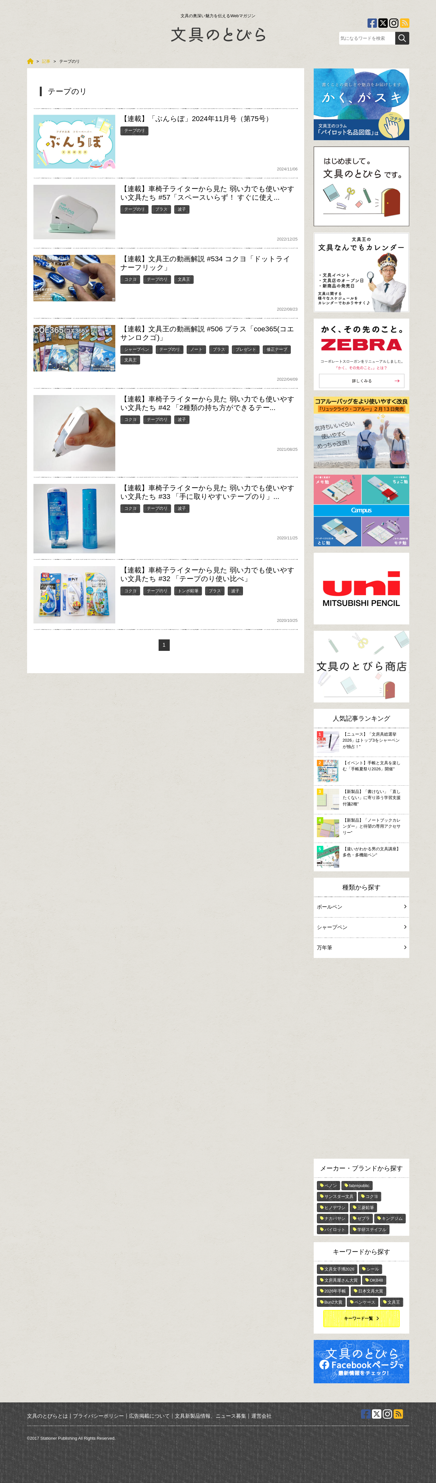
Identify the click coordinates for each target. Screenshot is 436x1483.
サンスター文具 (339, 1196)
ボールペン (361, 907)
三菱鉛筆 (365, 1207)
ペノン (331, 1185)
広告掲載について (149, 1415)
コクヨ (130, 279)
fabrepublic (359, 1185)
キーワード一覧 (358, 1318)
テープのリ (134, 130)
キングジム (392, 1218)
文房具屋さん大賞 (341, 1280)
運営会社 (261, 1415)
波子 (182, 209)
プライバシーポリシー (98, 1415)
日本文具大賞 (370, 1291)
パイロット (335, 1229)
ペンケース (364, 1302)
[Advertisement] (361, 1059)
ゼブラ (363, 1218)
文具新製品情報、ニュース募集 (210, 1415)
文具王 (184, 279)
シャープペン (136, 349)
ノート (196, 349)
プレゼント (245, 349)
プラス (161, 209)
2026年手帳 (335, 1291)
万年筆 (361, 947)
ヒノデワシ (335, 1207)
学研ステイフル (371, 1229)
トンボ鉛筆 (188, 590)
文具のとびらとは (47, 1415)
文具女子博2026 (339, 1269)
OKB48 (376, 1280)
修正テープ (277, 349)
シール (373, 1269)
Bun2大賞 (333, 1302)
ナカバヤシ (335, 1218)
